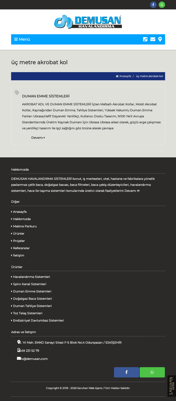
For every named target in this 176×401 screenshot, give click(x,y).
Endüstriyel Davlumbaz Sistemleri (37, 320)
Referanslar (20, 248)
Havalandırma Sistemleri (30, 277)
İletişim (17, 255)
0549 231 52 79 (25, 350)
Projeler (18, 241)
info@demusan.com (29, 358)
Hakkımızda (21, 219)
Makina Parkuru (24, 226)
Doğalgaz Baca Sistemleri (31, 299)
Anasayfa (123, 76)
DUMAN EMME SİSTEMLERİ (46, 96)
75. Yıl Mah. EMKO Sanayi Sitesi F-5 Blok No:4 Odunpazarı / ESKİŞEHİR (66, 342)
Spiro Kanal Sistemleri (28, 284)
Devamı (38, 138)
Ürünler (17, 234)
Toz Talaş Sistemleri (26, 313)
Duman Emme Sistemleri (31, 291)
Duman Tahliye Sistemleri (31, 306)
